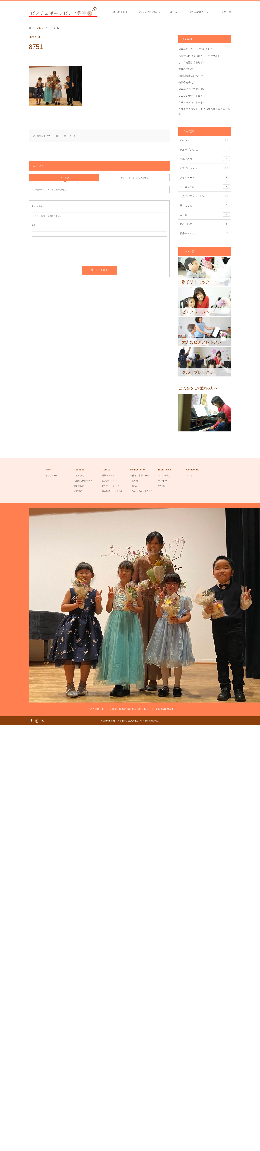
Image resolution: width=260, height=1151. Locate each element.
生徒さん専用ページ (198, 11)
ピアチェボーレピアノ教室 (125, 721)
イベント (205, 140)
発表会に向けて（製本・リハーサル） (199, 55)
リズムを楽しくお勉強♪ (191, 62)
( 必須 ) (37, 206)
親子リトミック (205, 233)
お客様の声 (79, 486)
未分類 (205, 214)
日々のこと (205, 205)
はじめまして (120, 11)
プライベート (205, 177)
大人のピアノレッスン (205, 196)
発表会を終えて (187, 82)
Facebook (31, 720)
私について (205, 224)
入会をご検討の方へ (149, 11)
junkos (47, 135)
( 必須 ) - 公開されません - (47, 216)
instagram (162, 480)
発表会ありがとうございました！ (196, 49)
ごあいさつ (205, 159)
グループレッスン (205, 149)
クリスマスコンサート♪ (191, 102)
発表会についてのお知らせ (193, 89)
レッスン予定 (205, 186)
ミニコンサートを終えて (191, 95)
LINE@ (161, 486)
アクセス (78, 491)
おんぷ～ (136, 486)
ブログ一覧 (225, 11)
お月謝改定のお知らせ (190, 75)
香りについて (185, 69)
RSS (42, 720)
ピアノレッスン (205, 168)
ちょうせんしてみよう (142, 491)
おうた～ (136, 480)
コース (173, 11)
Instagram (36, 720)
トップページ (52, 475)
